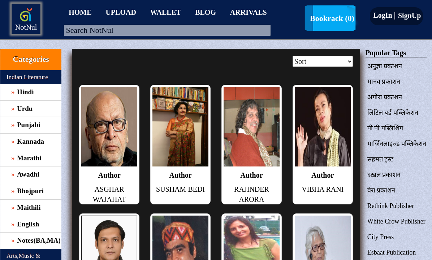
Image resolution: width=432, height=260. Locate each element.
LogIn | (384, 15)
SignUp (408, 16)
